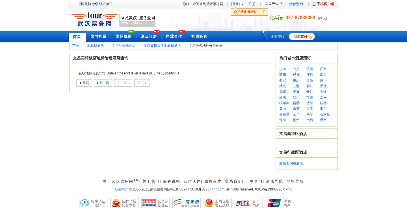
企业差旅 (277, 36)
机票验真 (199, 36)
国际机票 (124, 36)
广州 (323, 69)
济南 (282, 97)
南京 (323, 75)
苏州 (282, 75)
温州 (323, 120)
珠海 (282, 120)
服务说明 (172, 181)
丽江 (309, 86)
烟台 (323, 109)
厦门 (323, 80)
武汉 (282, 86)
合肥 (296, 103)
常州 (309, 97)
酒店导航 (274, 181)
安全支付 (300, 36)
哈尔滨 (284, 103)
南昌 (309, 120)
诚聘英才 (213, 181)
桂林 (323, 103)
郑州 (296, 97)
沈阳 (309, 103)
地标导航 (295, 181)
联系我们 (233, 181)
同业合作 (174, 36)
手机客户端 (325, 4)
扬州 (296, 120)
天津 (323, 86)
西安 (282, 80)
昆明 (309, 109)
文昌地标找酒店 (124, 46)
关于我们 (151, 181)
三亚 (296, 86)
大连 (323, 92)
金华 (296, 114)
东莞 (296, 109)
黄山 (282, 109)
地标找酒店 (95, 46)
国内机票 (98, 36)
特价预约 (296, 4)
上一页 (104, 83)
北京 (296, 69)
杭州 (309, 69)
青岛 (309, 80)
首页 (77, 36)
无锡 (282, 92)
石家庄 (325, 114)
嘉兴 (323, 97)
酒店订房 (149, 36)
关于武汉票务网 (121, 181)
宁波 (296, 92)
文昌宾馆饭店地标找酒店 (162, 46)
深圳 (309, 75)
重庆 (296, 80)
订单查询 (254, 181)
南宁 (309, 114)
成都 (296, 75)
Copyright (123, 189)
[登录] (235, 4)
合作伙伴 (192, 181)
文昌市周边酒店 (291, 163)
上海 (282, 69)
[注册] (252, 4)
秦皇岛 (284, 114)
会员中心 (271, 3)
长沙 (309, 92)
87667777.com (213, 189)
